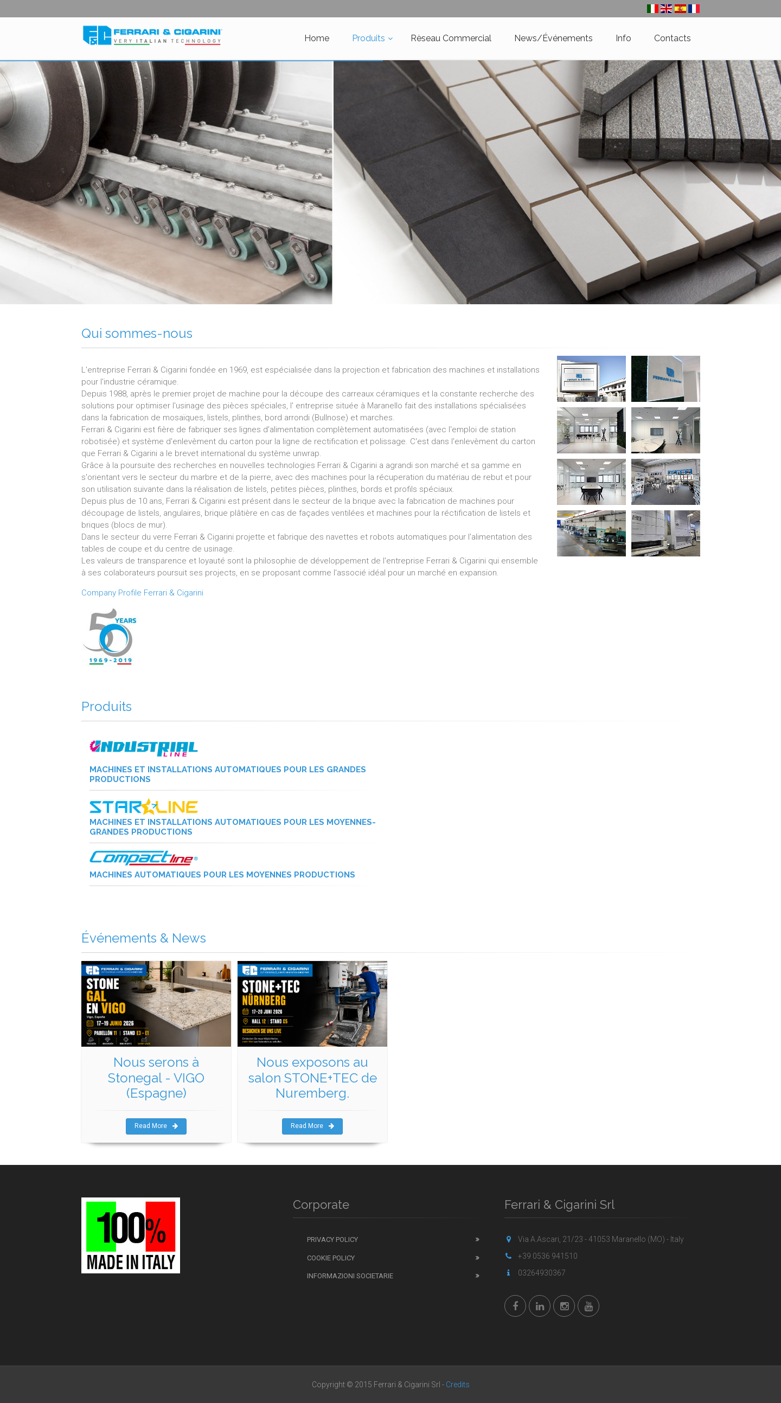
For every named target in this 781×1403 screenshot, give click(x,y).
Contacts (672, 38)
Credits (458, 1384)
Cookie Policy (331, 1258)
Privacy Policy (332, 1239)
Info (623, 38)
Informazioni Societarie (350, 1276)
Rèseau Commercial (451, 38)
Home (316, 38)
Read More (156, 1126)
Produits (368, 38)
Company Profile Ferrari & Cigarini (142, 593)
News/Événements (553, 38)
